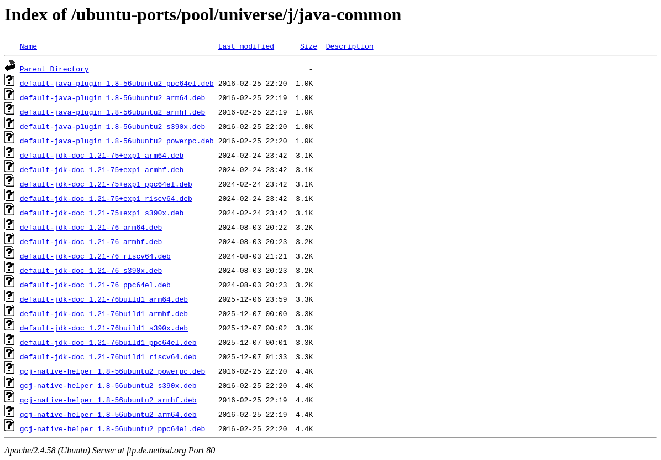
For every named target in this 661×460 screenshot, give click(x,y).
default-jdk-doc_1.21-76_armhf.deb (91, 241)
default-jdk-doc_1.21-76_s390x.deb (91, 270)
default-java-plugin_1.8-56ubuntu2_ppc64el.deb (117, 83)
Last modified (246, 46)
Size (308, 46)
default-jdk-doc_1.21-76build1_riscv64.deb (108, 356)
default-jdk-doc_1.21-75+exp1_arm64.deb (101, 155)
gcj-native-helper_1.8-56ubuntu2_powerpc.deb (112, 371)
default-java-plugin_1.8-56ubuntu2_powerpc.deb (117, 141)
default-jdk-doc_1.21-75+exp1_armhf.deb (101, 169)
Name (28, 46)
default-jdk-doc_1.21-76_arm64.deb (91, 227)
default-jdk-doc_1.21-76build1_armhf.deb (104, 313)
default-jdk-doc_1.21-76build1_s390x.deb (104, 328)
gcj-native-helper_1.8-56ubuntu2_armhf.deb (108, 400)
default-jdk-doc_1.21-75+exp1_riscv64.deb (106, 198)
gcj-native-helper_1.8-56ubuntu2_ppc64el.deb (112, 428)
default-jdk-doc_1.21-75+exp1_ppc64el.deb (106, 184)
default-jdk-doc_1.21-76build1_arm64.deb (104, 299)
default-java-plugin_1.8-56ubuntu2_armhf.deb (112, 112)
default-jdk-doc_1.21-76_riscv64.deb (95, 256)
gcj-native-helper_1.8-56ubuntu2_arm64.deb (108, 414)
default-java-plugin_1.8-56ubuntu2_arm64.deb (112, 97)
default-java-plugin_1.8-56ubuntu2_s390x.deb (112, 126)
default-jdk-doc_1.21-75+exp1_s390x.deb (101, 213)
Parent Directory (54, 69)
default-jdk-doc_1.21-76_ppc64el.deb (95, 285)
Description (350, 46)
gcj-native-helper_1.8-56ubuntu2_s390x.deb (108, 385)
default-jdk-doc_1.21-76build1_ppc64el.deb (108, 342)
